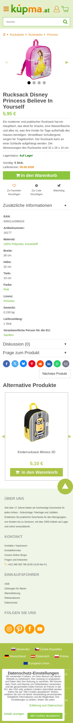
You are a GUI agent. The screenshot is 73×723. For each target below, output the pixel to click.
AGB (6, 584)
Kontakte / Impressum (15, 545)
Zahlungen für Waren (15, 588)
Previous (6, 62)
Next (67, 62)
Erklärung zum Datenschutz (46, 705)
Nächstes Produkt (54, 373)
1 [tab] (29, 82)
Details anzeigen (14, 713)
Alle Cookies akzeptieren (45, 715)
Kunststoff (31, 244)
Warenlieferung (12, 593)
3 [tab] (39, 82)
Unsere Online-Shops (15, 555)
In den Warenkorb (36, 175)
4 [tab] (44, 82)
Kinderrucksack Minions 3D (36, 452)
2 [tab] (34, 82)
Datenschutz (11, 602)
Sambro (9, 335)
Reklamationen (12, 598)
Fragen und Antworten (15, 559)
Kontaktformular (12, 550)
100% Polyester (13, 244)
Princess (9, 301)
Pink (6, 289)
